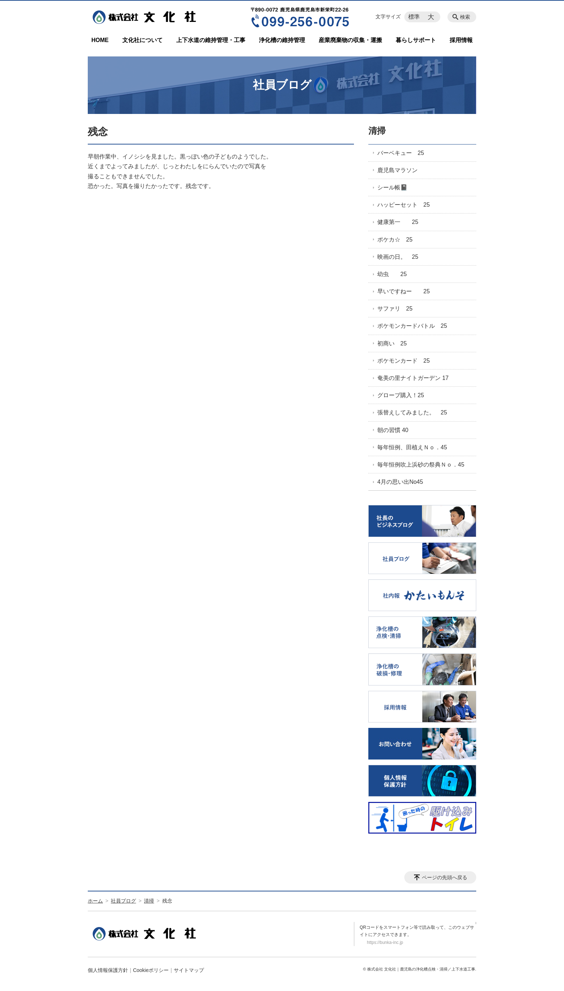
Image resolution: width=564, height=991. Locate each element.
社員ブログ (123, 901)
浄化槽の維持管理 (282, 40)
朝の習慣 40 (392, 430)
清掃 (377, 131)
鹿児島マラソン (397, 170)
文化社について (142, 40)
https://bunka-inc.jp (385, 942)
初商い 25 (392, 343)
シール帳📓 (392, 187)
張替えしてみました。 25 (412, 412)
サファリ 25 (395, 309)
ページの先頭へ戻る (444, 877)
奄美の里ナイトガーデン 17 (413, 378)
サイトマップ (189, 970)
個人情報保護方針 (108, 970)
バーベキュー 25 (400, 153)
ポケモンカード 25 (403, 361)
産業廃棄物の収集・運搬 (350, 40)
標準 (414, 17)
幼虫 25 (392, 274)
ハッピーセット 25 (403, 205)
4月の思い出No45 (400, 482)
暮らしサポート (416, 40)
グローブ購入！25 (400, 395)
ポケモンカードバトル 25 (412, 326)
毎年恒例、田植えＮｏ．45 (412, 447)
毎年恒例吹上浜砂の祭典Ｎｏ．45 (420, 465)
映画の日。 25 (397, 257)
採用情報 (461, 40)
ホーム (95, 901)
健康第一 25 (397, 222)
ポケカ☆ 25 (395, 240)
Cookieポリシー (151, 970)
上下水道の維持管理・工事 (210, 40)
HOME (100, 40)
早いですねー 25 (403, 291)
